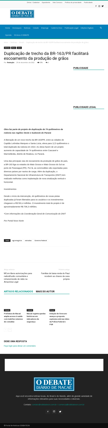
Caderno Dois (56, 28)
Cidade (36, 28)
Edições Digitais (87, 28)
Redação (10, 62)
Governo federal (41, 240)
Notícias (27, 28)
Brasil (21, 42)
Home (7, 28)
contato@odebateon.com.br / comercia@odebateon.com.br (58, 404)
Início (6, 42)
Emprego (45, 28)
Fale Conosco (57, 2)
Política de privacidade (73, 2)
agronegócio (17, 240)
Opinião (8, 35)
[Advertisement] (36, 121)
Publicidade (88, 2)
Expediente (46, 2)
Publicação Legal (71, 28)
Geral (19, 48)
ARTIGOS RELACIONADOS (18, 291)
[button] (101, 28)
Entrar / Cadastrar (33, 2)
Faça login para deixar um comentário (20, 346)
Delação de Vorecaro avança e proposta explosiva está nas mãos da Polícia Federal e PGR (59, 319)
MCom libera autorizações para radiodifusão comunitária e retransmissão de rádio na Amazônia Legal (18, 277)
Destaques (17, 28)
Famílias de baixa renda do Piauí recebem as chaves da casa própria (55, 276)
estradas (28, 240)
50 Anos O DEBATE (21, 35)
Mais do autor (45, 291)
